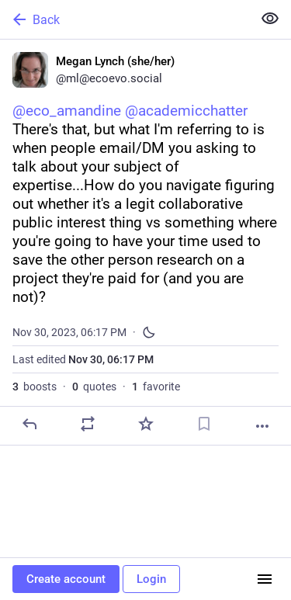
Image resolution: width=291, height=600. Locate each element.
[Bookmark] (204, 423)
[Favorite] (146, 423)
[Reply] (29, 423)
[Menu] (265, 579)
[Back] (124, 19)
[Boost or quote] (87, 423)
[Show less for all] (270, 18)
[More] (262, 426)
